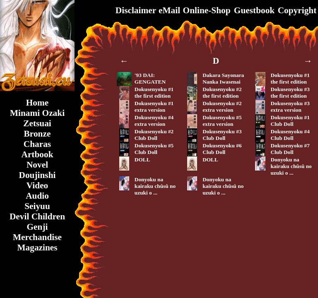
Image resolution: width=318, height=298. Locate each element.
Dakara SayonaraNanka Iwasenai (223, 78)
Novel (37, 165)
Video (37, 185)
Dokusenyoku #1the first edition (289, 78)
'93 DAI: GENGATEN (150, 78)
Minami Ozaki (37, 113)
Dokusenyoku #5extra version (221, 120)
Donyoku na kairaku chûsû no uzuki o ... (290, 166)
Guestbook (254, 10)
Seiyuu (37, 206)
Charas (37, 144)
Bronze (37, 134)
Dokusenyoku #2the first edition (221, 92)
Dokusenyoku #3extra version (289, 106)
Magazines (37, 247)
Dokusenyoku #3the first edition (289, 92)
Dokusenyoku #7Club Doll (289, 148)
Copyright (297, 10)
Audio (37, 196)
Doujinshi (37, 175)
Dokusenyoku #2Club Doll (154, 134)
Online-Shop (207, 10)
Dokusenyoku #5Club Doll (154, 148)
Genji (37, 227)
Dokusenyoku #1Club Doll (289, 120)
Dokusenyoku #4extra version (154, 120)
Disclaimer (136, 10)
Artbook (37, 154)
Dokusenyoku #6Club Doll (221, 148)
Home (37, 103)
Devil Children (37, 216)
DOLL (142, 159)
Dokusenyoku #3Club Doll (221, 134)
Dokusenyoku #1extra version (154, 106)
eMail (169, 10)
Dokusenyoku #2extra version (221, 106)
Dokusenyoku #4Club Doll (289, 134)
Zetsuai (37, 123)
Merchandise (37, 237)
